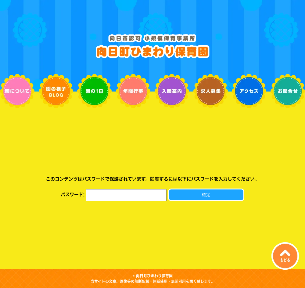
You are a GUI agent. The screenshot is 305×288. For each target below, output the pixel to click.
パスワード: (114, 194)
